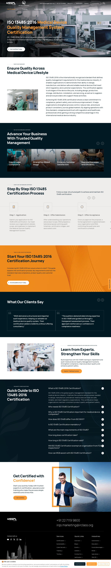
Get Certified (20, 498)
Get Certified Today (16, 49)
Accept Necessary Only (79, 564)
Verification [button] (79, 3)
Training (60, 551)
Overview (77, 541)
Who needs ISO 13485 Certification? (63, 406)
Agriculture (96, 554)
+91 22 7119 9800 (61, 3)
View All (94, 557)
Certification (61, 541)
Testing (59, 554)
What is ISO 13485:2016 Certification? (64, 388)
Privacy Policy (64, 566)
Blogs (76, 544)
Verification (78, 557)
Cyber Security (62, 547)
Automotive (96, 541)
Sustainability (61, 544)
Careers (77, 551)
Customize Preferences (103, 564)
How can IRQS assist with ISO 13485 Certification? (69, 453)
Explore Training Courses (71, 371)
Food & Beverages (98, 547)
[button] (70, 3)
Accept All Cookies (91, 564)
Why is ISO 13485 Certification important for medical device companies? (74, 413)
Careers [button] (86, 3)
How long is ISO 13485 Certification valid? (66, 440)
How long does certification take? (63, 435)
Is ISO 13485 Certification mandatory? (64, 424)
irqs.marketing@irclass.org (47, 3)
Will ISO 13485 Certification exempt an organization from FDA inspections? (74, 446)
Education (95, 544)
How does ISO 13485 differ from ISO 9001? (66, 419)
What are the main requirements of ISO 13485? (68, 430)
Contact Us (96, 3)
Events (77, 547)
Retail (94, 551)
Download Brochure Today (18, 283)
